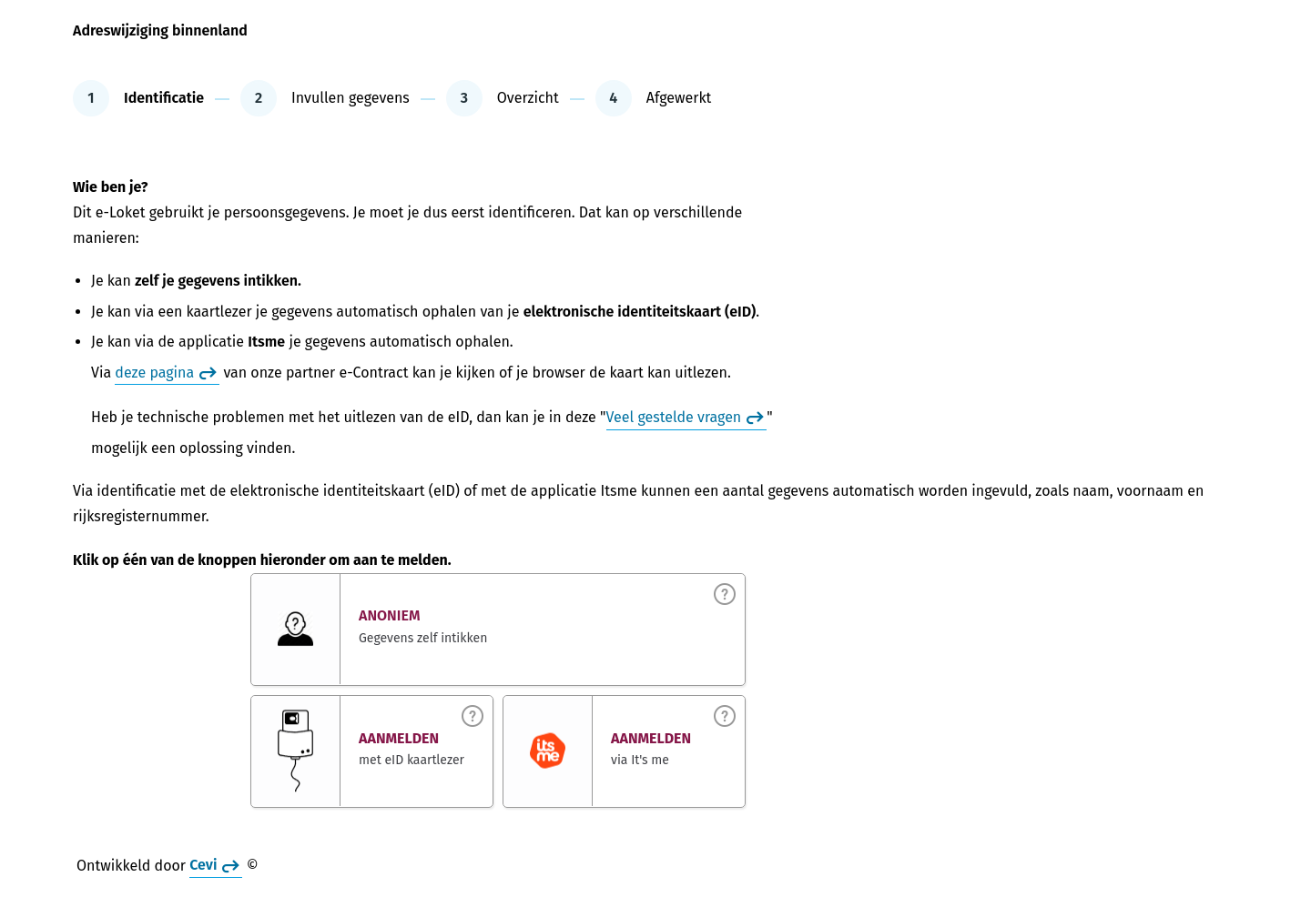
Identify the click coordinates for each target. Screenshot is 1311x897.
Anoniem (390, 616)
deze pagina (154, 372)
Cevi (203, 865)
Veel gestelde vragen (674, 417)
